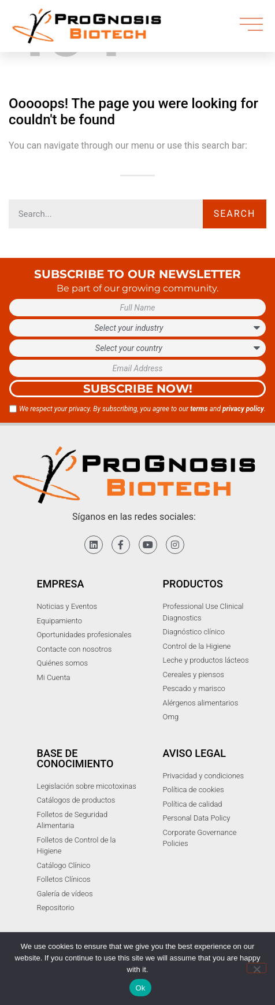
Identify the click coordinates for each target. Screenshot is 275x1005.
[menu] (251, 24)
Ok (140, 988)
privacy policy (243, 409)
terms (199, 409)
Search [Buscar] (235, 213)
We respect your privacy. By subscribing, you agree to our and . (142, 409)
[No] (256, 968)
